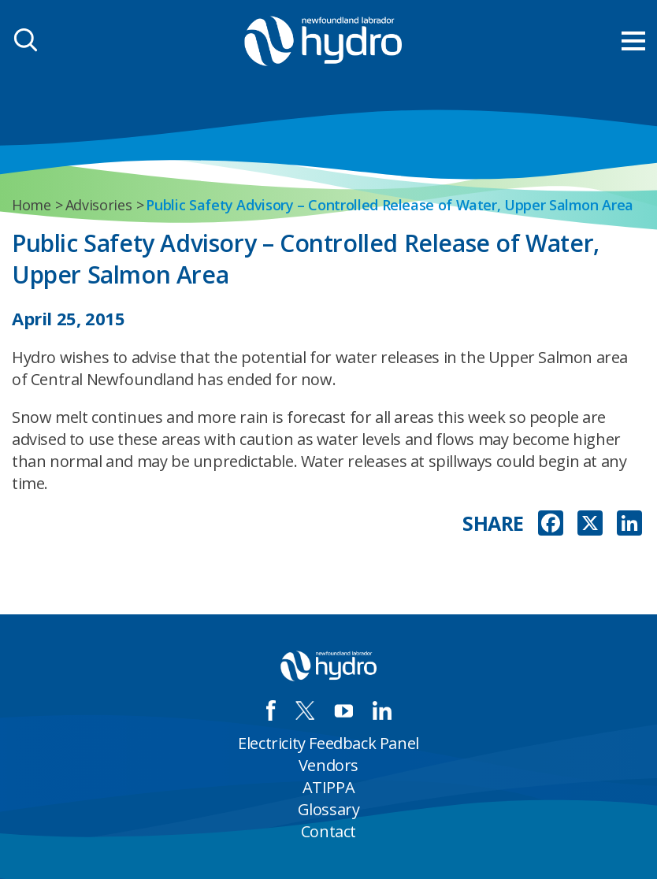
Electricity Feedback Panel (328, 743)
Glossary (329, 809)
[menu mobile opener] (633, 41)
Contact (328, 831)
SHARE (493, 523)
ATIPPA (329, 787)
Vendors (328, 765)
